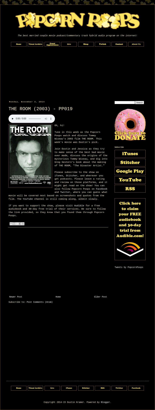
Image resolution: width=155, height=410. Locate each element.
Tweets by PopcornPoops (129, 267)
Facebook (101, 189)
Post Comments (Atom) (40, 302)
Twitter (65, 192)
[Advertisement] (77, 73)
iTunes (58, 175)
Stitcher (71, 175)
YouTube (28, 199)
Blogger (105, 402)
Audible (79, 205)
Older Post (100, 297)
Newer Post (15, 297)
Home (58, 297)
